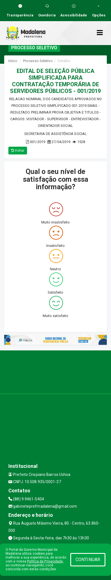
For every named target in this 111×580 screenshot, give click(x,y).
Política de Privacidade (45, 561)
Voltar (17, 151)
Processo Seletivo (38, 61)
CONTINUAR (88, 559)
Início (12, 61)
